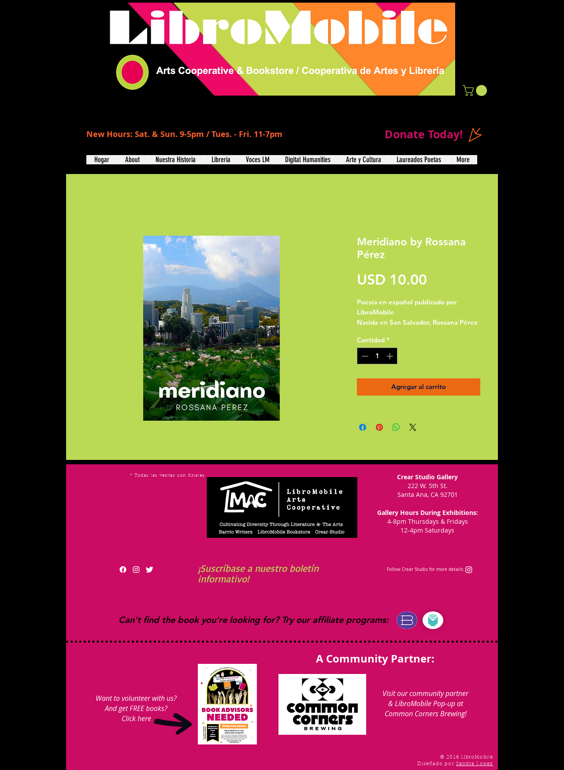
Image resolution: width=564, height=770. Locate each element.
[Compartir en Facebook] (362, 427)
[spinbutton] (377, 356)
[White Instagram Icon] (136, 569)
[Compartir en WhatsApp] (396, 427)
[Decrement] (364, 356)
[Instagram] (468, 569)
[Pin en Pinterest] (379, 427)
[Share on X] (413, 427)
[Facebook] (123, 569)
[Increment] (391, 356)
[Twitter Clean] (149, 569)
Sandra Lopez (474, 764)
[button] (476, 90)
